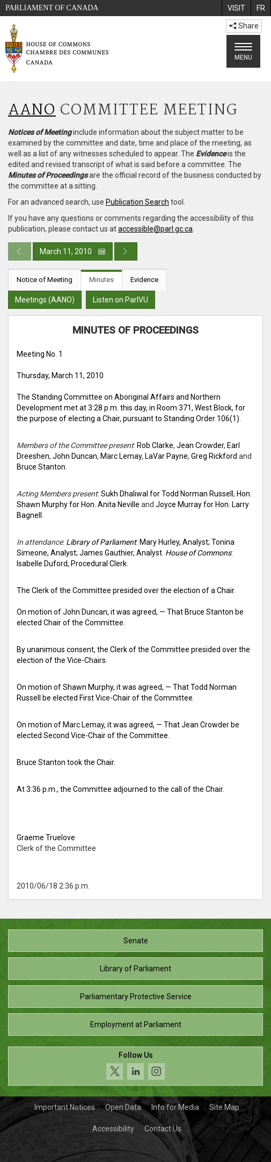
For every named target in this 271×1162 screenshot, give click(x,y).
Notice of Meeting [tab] (44, 280)
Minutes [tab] (101, 280)
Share (244, 25)
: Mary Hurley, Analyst (137, 542)
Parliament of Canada (51, 8)
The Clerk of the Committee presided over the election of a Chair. (126, 590)
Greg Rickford (214, 456)
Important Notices (64, 1107)
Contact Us (162, 1128)
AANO (32, 110)
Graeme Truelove (46, 837)
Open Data (123, 1107)
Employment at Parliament (135, 1024)
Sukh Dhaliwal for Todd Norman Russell (167, 493)
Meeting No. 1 (40, 354)
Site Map (224, 1107)
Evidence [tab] (144, 280)
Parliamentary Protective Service (136, 996)
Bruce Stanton (41, 467)
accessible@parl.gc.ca (155, 229)
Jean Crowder (200, 445)
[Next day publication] (125, 251)
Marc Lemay (121, 456)
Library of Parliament (135, 968)
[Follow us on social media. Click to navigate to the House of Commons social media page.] (135, 1066)
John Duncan (75, 456)
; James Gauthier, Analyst (119, 552)
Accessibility (113, 1128)
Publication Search (137, 202)
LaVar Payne (166, 456)
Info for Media (175, 1107)
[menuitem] (236, 8)
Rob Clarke (155, 445)
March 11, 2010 (73, 251)
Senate (135, 940)
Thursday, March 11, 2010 (60, 375)
